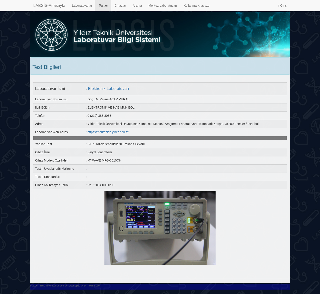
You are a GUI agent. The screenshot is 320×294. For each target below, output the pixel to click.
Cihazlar (120, 5)
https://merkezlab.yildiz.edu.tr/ (108, 132)
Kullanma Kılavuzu (197, 5)
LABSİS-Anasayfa (49, 5)
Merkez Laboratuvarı (162, 5)
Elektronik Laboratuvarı (108, 88)
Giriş (282, 6)
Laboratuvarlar (82, 5)
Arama (137, 5)
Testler (103, 5)
